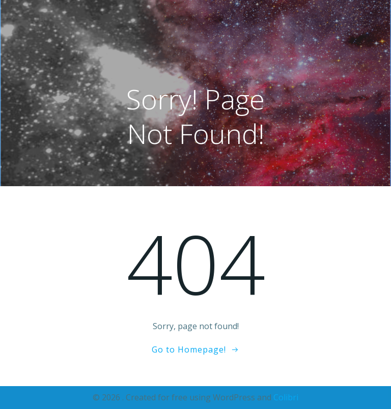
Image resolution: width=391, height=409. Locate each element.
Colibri (285, 397)
